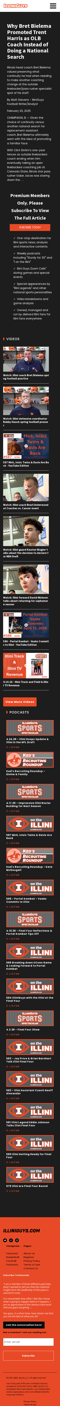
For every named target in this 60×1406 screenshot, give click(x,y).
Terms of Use (32, 1265)
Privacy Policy (32, 1261)
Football (11, 1261)
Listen (14, 747)
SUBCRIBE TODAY (30, 227)
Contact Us (31, 1268)
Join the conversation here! (24, 1325)
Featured (12, 1253)
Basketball (12, 1257)
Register (29, 1257)
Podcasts (12, 1265)
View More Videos (19, 702)
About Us (29, 1253)
